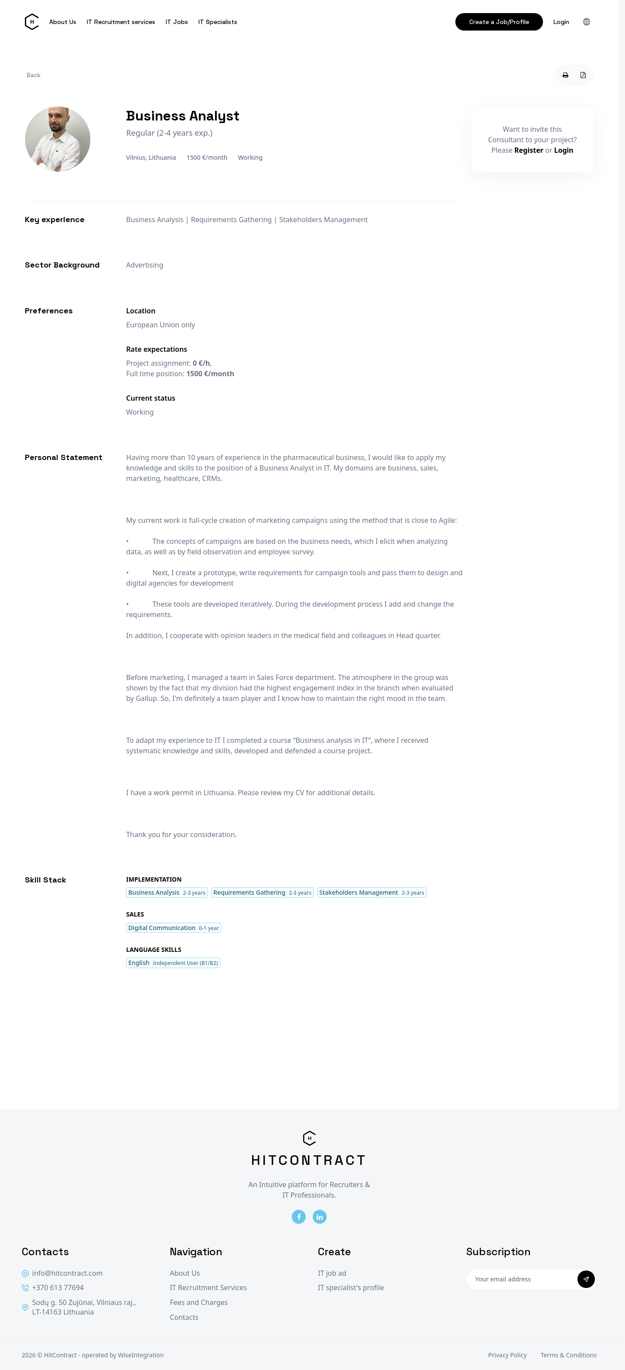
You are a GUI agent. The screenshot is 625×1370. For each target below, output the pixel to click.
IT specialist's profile (351, 1287)
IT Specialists (217, 22)
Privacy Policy (507, 1355)
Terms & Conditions (569, 1355)
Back (34, 75)
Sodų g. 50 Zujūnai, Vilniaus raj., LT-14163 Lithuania (79, 1307)
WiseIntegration (141, 1355)
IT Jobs (177, 22)
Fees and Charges (199, 1302)
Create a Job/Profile (499, 22)
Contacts (184, 1317)
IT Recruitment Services (208, 1287)
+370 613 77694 (53, 1287)
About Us (62, 22)
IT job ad (332, 1273)
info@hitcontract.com (62, 1273)
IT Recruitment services (121, 22)
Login (561, 22)
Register (528, 150)
